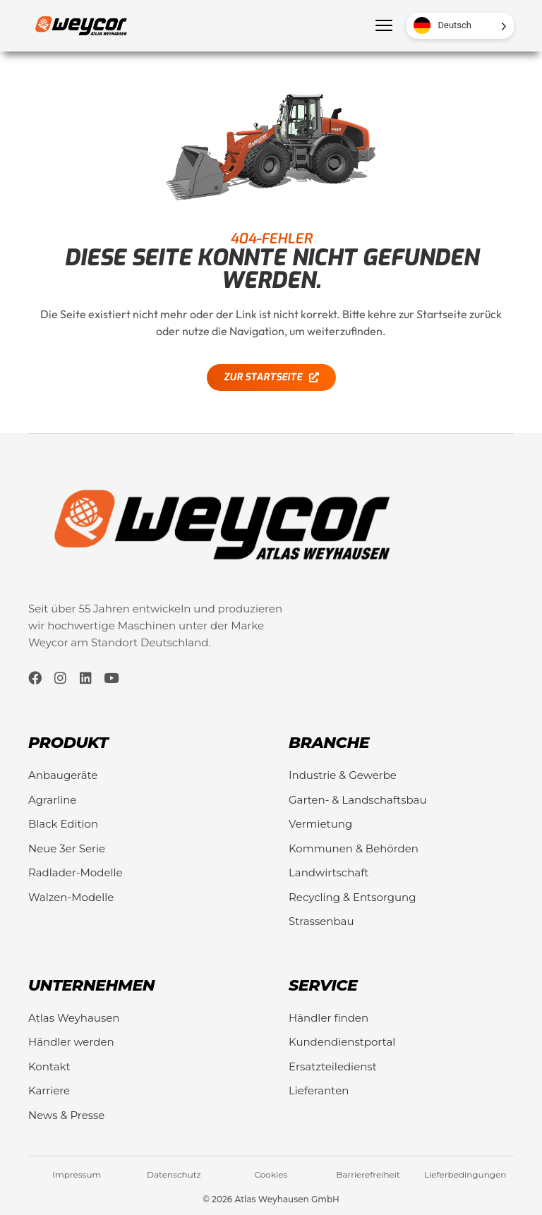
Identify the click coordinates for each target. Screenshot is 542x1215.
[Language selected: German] (460, 26)
